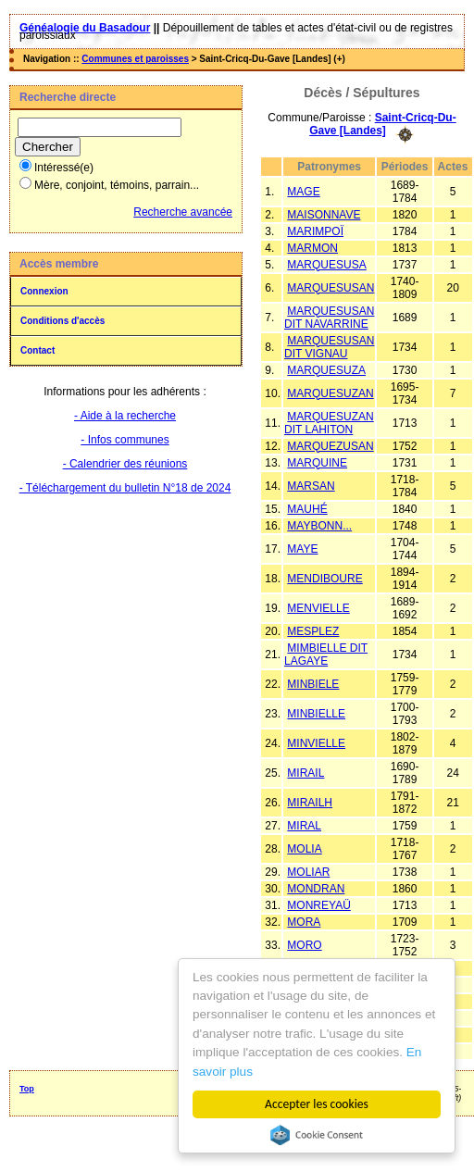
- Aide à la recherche (125, 415)
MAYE (302, 548)
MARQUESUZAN (330, 393)
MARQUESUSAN (330, 287)
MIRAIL (305, 773)
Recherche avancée (182, 212)
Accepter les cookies (316, 1104)
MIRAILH (309, 802)
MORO (304, 945)
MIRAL (304, 825)
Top (26, 1088)
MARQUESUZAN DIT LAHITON (329, 423)
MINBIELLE (316, 713)
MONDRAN (315, 888)
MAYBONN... (319, 525)
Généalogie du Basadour (84, 27)
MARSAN (310, 486)
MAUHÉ (307, 509)
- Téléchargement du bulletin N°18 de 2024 (125, 487)
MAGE (303, 191)
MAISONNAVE (323, 214)
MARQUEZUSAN (330, 446)
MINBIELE (313, 684)
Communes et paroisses (135, 59)
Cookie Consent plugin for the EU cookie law (316, 1135)
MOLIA (304, 848)
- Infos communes (124, 439)
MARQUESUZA (326, 370)
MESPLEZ (313, 631)
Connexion (44, 291)
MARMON (312, 248)
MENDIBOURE (324, 578)
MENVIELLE (318, 608)
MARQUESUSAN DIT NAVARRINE (329, 317)
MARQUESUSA (326, 264)
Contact (37, 350)
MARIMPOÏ (315, 231)
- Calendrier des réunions (125, 463)
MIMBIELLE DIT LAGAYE (326, 654)
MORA (303, 922)
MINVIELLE (316, 743)
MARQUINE (317, 462)
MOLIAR (308, 872)
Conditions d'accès (62, 321)
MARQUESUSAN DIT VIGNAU (329, 347)
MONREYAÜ (318, 905)
